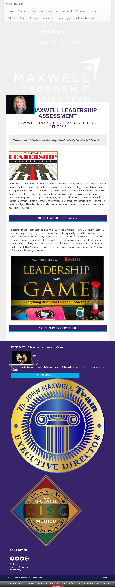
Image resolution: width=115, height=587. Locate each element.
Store (22, 18)
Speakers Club (37, 10)
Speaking (80, 10)
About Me (22, 10)
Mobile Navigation (15, 3)
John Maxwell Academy (84, 18)
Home (10, 10)
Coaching (93, 10)
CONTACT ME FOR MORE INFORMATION (57, 327)
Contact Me (48, 18)
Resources (34, 18)
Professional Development (60, 10)
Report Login (64, 18)
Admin (104, 577)
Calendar (12, 18)
